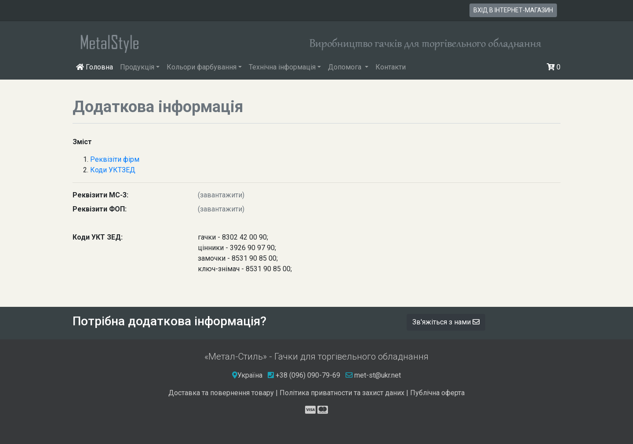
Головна (96, 66)
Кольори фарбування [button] (201, 67)
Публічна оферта (437, 393)
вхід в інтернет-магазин (513, 10)
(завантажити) (221, 195)
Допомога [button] (345, 67)
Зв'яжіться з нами (446, 322)
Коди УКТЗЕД (112, 170)
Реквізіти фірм (114, 159)
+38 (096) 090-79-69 (308, 375)
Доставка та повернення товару (221, 393)
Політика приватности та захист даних (342, 393)
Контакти (390, 67)
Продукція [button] (137, 67)
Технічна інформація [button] (282, 67)
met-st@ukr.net (373, 375)
